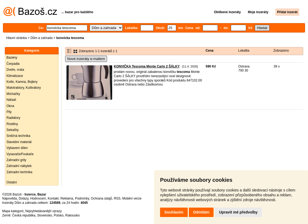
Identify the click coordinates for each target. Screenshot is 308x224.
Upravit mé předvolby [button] (238, 212)
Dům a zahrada (41, 38)
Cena (209, 50)
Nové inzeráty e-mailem (86, 59)
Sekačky (12, 130)
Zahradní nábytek (18, 166)
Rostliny (12, 124)
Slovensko (44, 215)
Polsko (58, 215)
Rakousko (72, 215)
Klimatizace (14, 76)
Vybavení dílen (17, 148)
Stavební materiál (18, 142)
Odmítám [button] (201, 212)
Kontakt (53, 198)
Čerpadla (13, 64)
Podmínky (82, 198)
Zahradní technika (19, 172)
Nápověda (9, 198)
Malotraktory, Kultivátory (23, 88)
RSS (117, 198)
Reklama (67, 198)
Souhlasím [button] (173, 212)
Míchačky (13, 94)
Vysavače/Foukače (20, 154)
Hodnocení (38, 198)
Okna (10, 106)
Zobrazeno (281, 50)
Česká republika (23, 215)
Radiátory (13, 118)
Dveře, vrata (15, 70)
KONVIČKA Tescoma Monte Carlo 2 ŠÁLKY (147, 66)
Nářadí (11, 100)
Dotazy (23, 198)
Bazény (11, 57)
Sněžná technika (18, 136)
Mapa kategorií (12, 211)
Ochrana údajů (101, 198)
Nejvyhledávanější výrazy (43, 211)
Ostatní (11, 182)
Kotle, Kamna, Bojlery (21, 82)
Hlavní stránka (16, 38)
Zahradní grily (16, 160)
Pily (9, 112)
